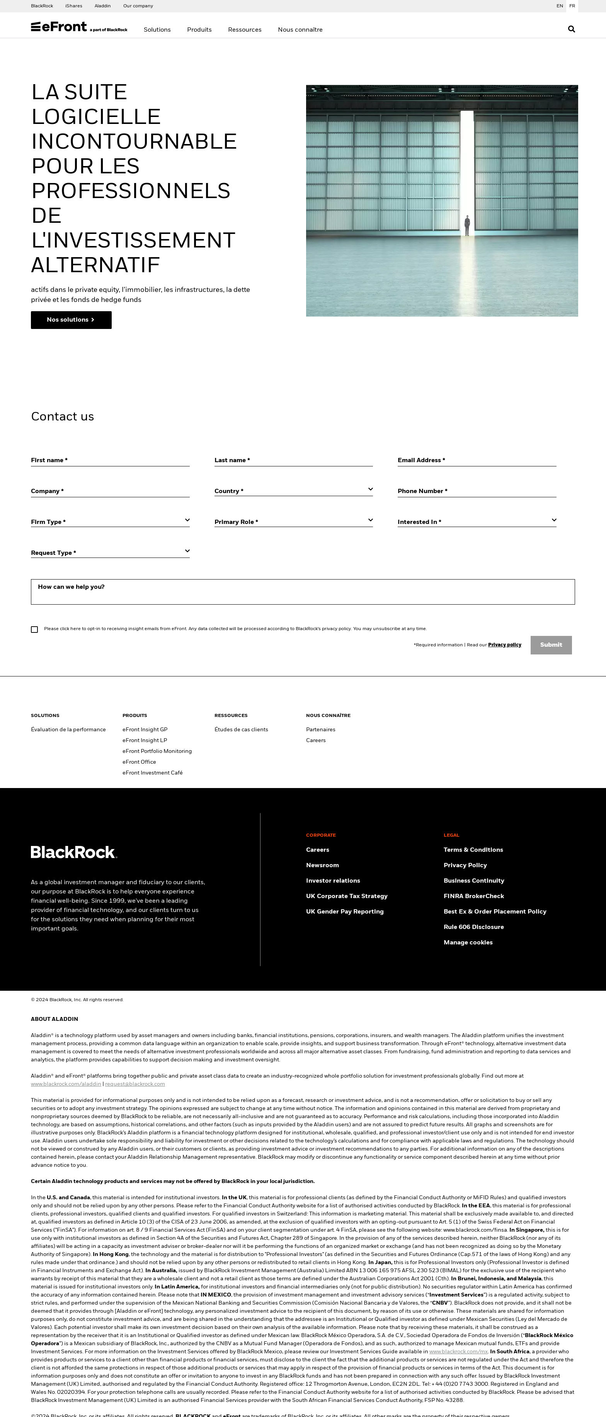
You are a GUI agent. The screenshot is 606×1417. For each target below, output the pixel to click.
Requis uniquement (327, 278)
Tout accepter (393, 278)
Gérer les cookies (217, 277)
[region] (305, 221)
